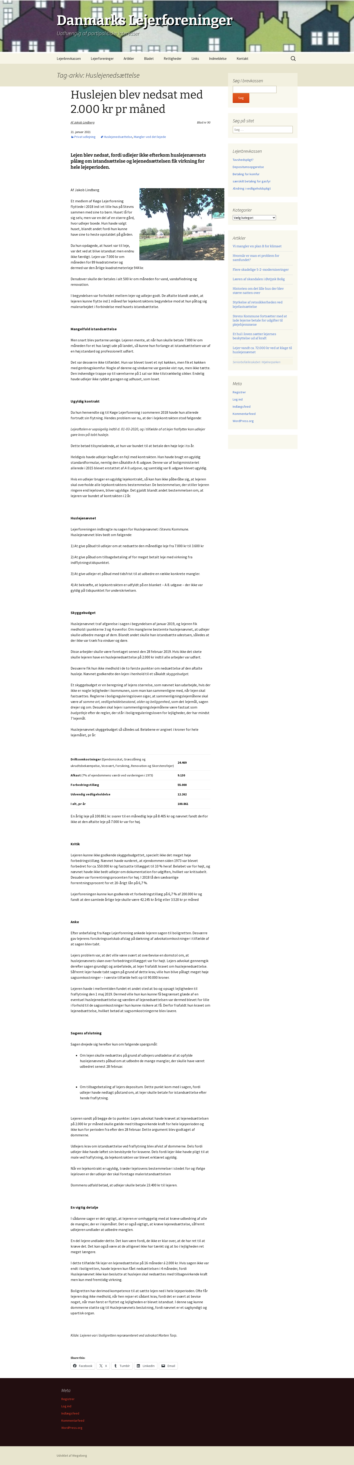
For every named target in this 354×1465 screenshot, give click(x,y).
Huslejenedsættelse (118, 137)
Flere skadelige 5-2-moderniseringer (261, 270)
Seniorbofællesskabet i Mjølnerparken (256, 362)
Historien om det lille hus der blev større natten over (258, 291)
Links (195, 58)
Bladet (149, 58)
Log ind (238, 399)
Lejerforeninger (102, 58)
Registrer (239, 392)
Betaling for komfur (246, 174)
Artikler (129, 58)
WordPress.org (243, 421)
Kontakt (242, 58)
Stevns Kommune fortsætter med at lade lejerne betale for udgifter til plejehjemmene (260, 320)
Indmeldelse (218, 58)
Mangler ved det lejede (150, 137)
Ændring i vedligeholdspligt (252, 188)
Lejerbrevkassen (69, 58)
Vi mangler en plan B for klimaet (257, 246)
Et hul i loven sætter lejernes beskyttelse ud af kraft (254, 336)
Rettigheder (173, 58)
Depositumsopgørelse (248, 167)
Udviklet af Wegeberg (72, 1455)
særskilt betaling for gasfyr (252, 181)
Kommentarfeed (244, 414)
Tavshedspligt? (243, 160)
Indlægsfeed (242, 406)
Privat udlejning (85, 137)
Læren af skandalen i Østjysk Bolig (259, 279)
